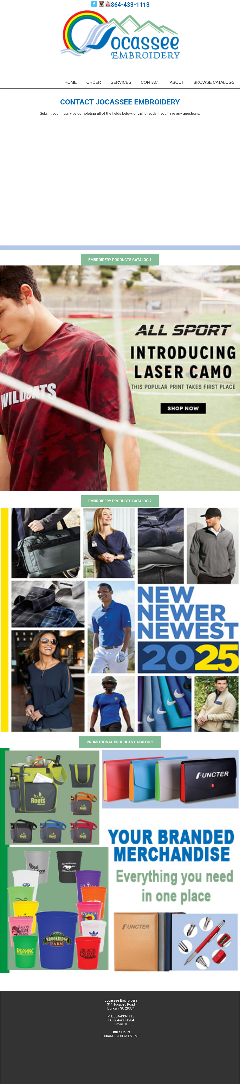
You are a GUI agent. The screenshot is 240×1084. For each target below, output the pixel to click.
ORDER (93, 82)
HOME (70, 82)
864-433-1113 (130, 4)
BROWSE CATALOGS (213, 82)
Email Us (121, 1024)
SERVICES (121, 82)
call (141, 113)
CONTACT (150, 82)
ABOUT (177, 82)
